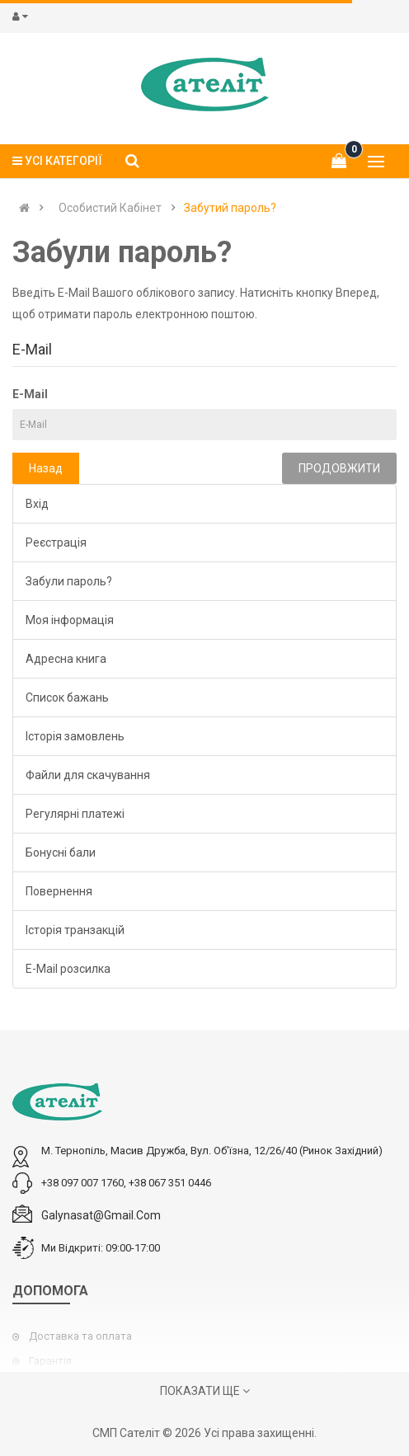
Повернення (59, 891)
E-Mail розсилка (68, 968)
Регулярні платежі (75, 813)
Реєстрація (56, 542)
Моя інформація (70, 620)
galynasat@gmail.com (101, 1215)
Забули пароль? (69, 581)
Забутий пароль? (230, 208)
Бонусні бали (61, 852)
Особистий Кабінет (110, 208)
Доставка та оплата (80, 1336)
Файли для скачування (88, 775)
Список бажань (67, 697)
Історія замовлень (75, 736)
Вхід (37, 503)
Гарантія (50, 1361)
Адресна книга (66, 658)
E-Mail (30, 394)
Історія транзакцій (75, 930)
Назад (46, 468)
